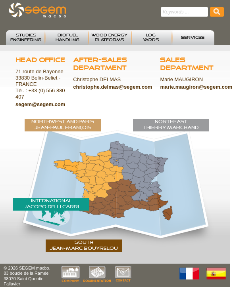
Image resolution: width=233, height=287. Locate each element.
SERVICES (192, 38)
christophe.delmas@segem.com (112, 87)
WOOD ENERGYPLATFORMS (109, 37)
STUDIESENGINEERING (25, 37)
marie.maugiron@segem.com (196, 87)
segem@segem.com (40, 104)
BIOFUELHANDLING (67, 37)
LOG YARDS (151, 37)
